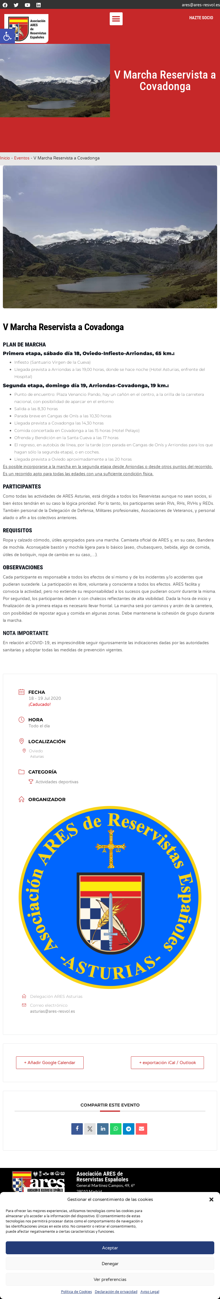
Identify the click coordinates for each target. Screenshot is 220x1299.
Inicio (5, 158)
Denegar (110, 1263)
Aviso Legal (149, 1292)
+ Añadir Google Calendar (50, 1062)
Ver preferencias (110, 1279)
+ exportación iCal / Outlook (167, 1062)
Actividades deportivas (53, 782)
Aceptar (110, 1248)
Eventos (22, 158)
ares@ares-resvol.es (201, 5)
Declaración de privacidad (116, 1292)
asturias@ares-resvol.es (52, 1011)
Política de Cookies (76, 1292)
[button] (7, 36)
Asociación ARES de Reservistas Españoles (102, 1176)
